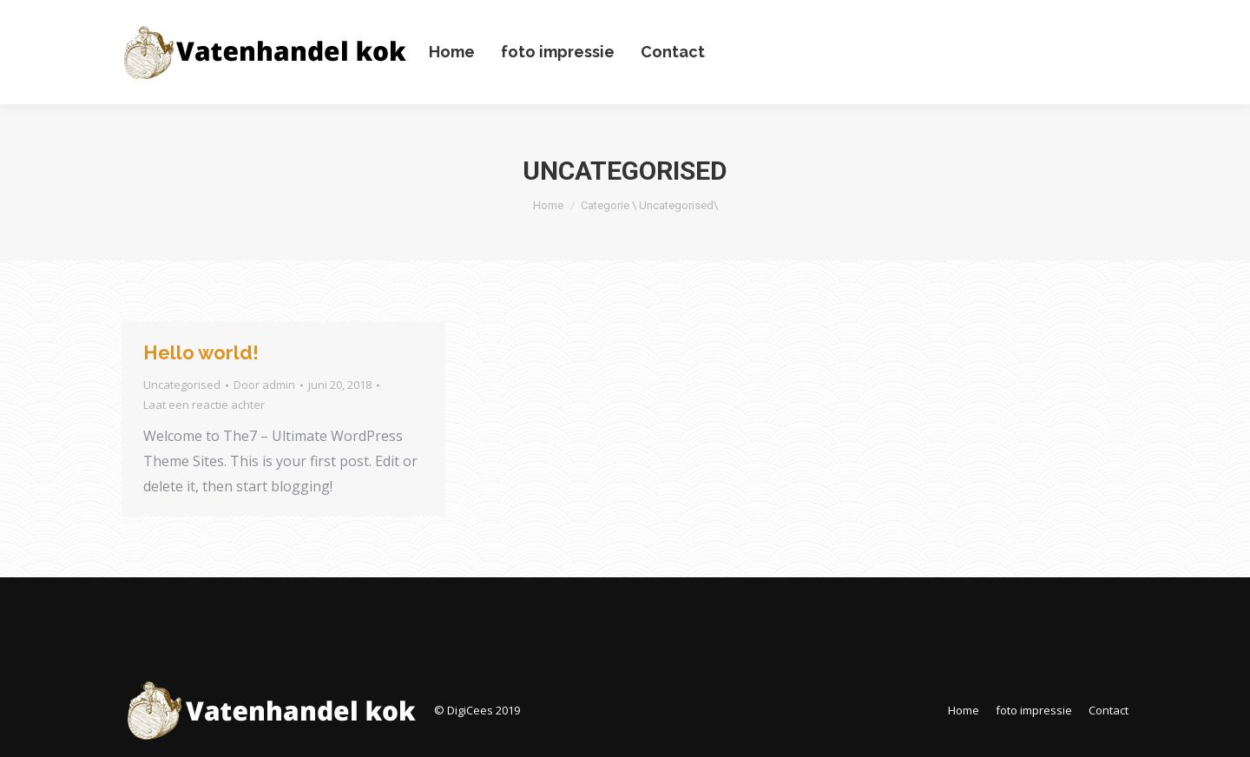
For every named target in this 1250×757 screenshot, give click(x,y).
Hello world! (201, 352)
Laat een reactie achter (204, 404)
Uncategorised (181, 384)
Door (264, 384)
